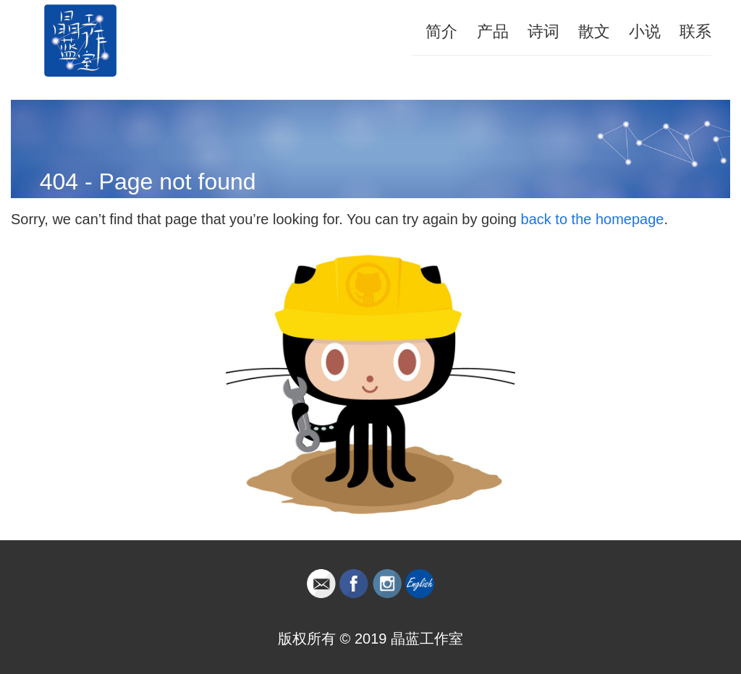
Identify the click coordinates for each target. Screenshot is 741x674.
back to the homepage (592, 219)
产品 (493, 31)
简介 (441, 31)
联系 (695, 31)
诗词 (543, 31)
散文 (594, 31)
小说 (645, 31)
